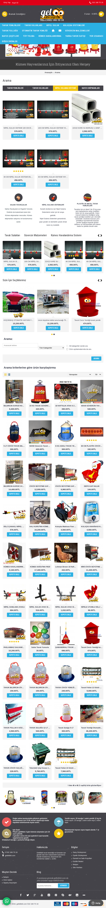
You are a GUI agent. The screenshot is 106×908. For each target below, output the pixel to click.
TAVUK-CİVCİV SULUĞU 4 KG (15, 768)
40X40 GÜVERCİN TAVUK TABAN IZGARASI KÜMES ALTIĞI (92, 406)
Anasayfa (48, 72)
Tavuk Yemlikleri (15, 88)
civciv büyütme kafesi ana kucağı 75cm (53, 320)
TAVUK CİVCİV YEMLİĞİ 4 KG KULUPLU (66, 688)
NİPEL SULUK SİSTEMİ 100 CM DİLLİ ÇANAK (19, 128)
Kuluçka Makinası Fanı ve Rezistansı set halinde (66, 527)
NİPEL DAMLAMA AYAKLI (14, 607)
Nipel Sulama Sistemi (65, 88)
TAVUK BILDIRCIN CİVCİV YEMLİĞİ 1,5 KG (41, 688)
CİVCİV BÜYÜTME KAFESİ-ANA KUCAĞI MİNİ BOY (66, 486)
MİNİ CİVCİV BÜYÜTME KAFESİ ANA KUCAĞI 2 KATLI (92, 567)
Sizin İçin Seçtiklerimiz (14, 280)
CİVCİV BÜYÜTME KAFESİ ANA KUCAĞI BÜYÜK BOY (41, 486)
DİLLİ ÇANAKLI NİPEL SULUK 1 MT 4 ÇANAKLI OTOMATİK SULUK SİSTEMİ (15, 527)
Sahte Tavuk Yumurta (40, 647)
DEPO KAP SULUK (91, 486)
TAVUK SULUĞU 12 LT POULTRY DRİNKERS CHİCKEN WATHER (41, 728)
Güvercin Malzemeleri (35, 235)
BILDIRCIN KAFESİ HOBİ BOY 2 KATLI (15, 406)
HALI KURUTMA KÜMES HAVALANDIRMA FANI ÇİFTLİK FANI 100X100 (41, 527)
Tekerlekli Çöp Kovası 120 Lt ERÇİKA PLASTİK (41, 768)
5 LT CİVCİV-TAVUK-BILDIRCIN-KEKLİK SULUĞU (15, 446)
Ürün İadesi (7, 880)
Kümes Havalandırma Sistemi (66, 235)
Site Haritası (76, 867)
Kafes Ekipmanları (91, 88)
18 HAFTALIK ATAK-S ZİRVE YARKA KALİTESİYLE (66, 406)
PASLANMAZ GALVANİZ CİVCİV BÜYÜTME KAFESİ (15, 647)
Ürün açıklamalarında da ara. (79, 349)
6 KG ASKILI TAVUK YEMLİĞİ (66, 446)
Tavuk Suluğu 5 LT (66, 728)
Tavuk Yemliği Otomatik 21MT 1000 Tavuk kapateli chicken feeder (92, 728)
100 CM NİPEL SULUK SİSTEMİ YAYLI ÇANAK (53, 128)
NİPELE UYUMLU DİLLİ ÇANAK (92, 607)
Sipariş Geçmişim (9, 883)
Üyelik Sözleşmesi (79, 855)
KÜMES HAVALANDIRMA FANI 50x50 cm (15, 567)
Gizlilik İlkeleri (77, 861)
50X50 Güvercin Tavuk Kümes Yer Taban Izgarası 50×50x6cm (41, 446)
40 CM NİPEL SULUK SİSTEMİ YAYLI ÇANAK (53, 177)
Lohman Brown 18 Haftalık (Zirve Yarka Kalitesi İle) (66, 567)
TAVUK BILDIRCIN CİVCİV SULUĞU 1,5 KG (15, 688)
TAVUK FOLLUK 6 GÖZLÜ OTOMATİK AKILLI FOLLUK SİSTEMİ (15, 728)
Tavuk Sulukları (40, 88)
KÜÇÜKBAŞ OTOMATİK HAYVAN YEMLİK (19, 320)
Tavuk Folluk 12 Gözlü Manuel (92, 688)
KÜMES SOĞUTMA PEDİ (40, 567)
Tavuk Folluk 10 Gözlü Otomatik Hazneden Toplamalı (66, 768)
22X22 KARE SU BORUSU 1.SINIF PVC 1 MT (87, 128)
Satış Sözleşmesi (78, 852)
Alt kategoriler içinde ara (77, 346)
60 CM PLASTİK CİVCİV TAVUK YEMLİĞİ (92, 446)
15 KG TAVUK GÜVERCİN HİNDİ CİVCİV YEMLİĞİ (41, 406)
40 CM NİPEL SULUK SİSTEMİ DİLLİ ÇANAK (19, 177)
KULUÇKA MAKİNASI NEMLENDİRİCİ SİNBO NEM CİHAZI (92, 527)
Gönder (63, 885)
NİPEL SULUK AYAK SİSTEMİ (41, 607)
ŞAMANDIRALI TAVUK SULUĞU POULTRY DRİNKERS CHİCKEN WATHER (66, 647)
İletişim (74, 864)
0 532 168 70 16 (9, 852)
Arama (57, 72)
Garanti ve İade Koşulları (81, 858)
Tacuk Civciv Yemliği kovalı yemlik (87, 320)
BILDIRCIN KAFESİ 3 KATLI (15, 486)
